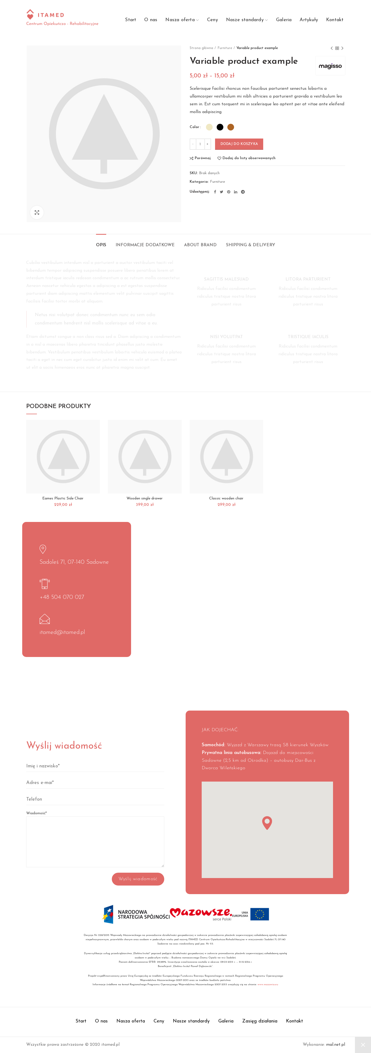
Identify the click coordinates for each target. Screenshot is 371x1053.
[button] (267, 823)
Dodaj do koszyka (239, 144)
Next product (342, 48)
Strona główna (201, 48)
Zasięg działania (259, 1021)
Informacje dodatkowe (145, 245)
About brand (200, 245)
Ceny (159, 1021)
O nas (101, 1021)
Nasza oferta (130, 1021)
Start (80, 1021)
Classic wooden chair (226, 498)
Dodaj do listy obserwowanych (249, 158)
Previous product (331, 48)
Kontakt (294, 1021)
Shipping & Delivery (250, 245)
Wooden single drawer (145, 498)
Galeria (226, 1021)
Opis (101, 245)
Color (194, 127)
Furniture (224, 48)
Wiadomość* (95, 827)
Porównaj (203, 158)
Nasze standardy (191, 1021)
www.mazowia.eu (268, 984)
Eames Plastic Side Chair (62, 498)
